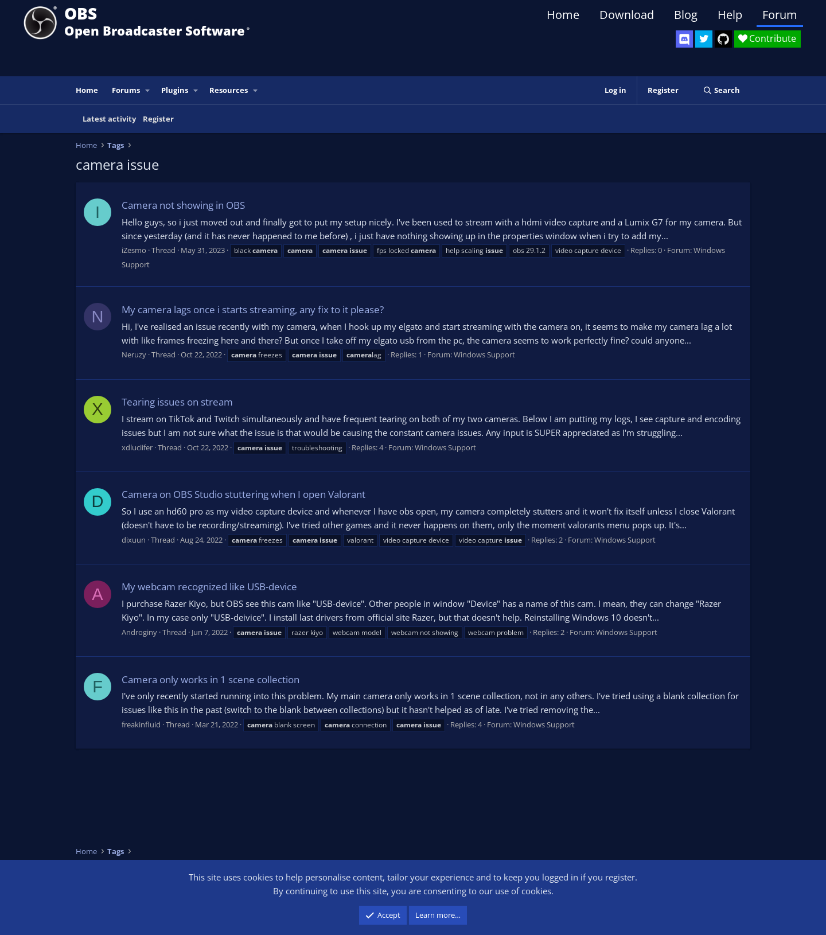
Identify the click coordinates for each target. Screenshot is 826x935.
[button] (148, 90)
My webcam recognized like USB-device (209, 586)
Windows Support (484, 354)
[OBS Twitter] (703, 39)
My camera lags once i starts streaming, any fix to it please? (253, 309)
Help (730, 14)
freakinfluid (141, 724)
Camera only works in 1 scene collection (210, 679)
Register (158, 119)
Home (563, 14)
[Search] (721, 90)
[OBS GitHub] (723, 39)
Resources (228, 90)
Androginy (139, 632)
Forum (779, 14)
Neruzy (134, 354)
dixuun (134, 540)
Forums (126, 90)
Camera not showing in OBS (183, 205)
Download (626, 14)
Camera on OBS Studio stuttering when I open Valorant (243, 494)
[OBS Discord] (684, 39)
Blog (686, 14)
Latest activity (109, 119)
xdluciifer (137, 447)
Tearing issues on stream (177, 401)
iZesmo (134, 250)
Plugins (174, 90)
